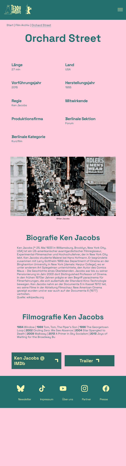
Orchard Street (41, 25)
